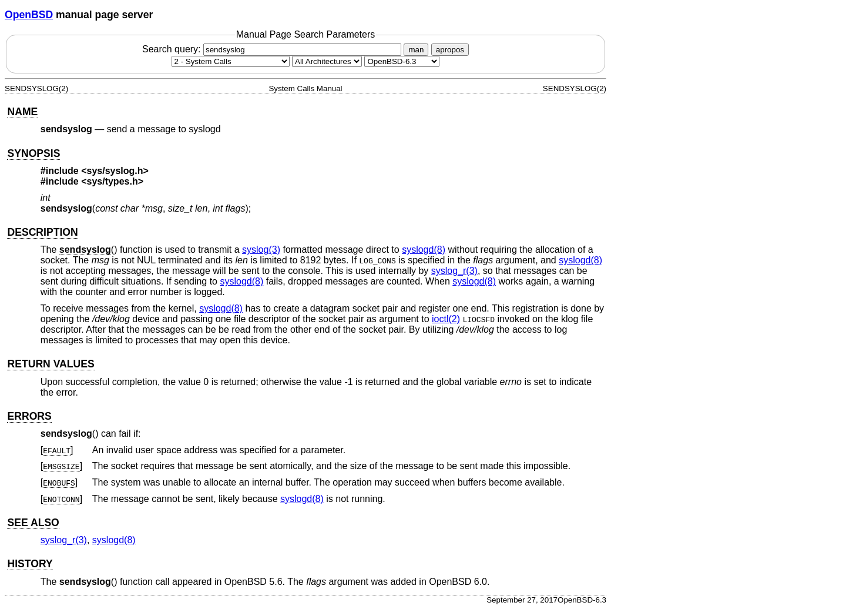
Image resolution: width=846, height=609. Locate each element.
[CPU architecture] (327, 61)
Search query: (273, 49)
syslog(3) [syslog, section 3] (261, 250)
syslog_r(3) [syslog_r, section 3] (454, 271)
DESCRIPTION (42, 232)
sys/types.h (112, 181)
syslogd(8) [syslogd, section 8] (423, 250)
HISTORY (29, 564)
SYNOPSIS (33, 153)
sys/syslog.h (115, 171)
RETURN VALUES (50, 364)
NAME (22, 112)
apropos (450, 49)
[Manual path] (401, 61)
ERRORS (29, 416)
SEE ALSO (33, 522)
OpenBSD (29, 15)
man (416, 49)
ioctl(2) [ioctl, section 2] (446, 319)
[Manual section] (231, 61)
